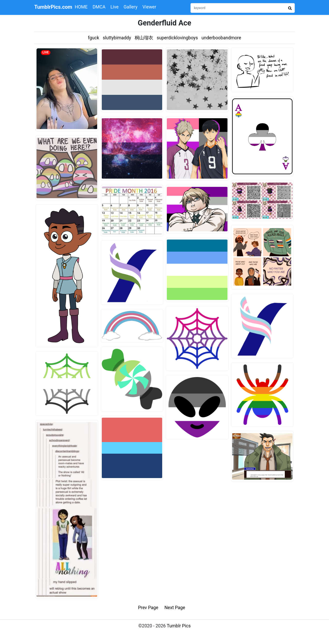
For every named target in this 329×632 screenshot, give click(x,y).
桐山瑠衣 (144, 37)
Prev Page (148, 607)
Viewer (149, 7)
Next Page (174, 607)
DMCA (99, 7)
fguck (93, 37)
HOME (81, 7)
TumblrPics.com (53, 7)
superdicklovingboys (177, 37)
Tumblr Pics (179, 625)
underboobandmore (221, 37)
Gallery (131, 7)
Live (115, 7)
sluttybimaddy (117, 37)
